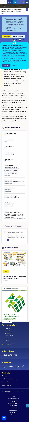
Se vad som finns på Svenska (16, 6)
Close (27, 9)
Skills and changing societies (12, 168)
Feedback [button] (27, 405)
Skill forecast (9, 206)
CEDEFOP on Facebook (3, 366)
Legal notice (13, 412)
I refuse (14, 65)
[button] (12, 39)
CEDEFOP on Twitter (7, 366)
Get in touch (8, 325)
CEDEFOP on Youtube (11, 366)
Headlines (5, 280)
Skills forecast (8, 183)
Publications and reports (9, 379)
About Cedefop (6, 385)
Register (23, 2)
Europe (8, 160)
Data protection (13, 410)
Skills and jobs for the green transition (14, 181)
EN (8, 240)
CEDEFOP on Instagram (18, 366)
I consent (6, 65)
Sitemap (13, 414)
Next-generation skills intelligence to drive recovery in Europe (14, 277)
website (10, 27)
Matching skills (9, 191)
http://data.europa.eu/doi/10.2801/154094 (14, 218)
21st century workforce (11, 173)
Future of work (10, 204)
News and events (7, 382)
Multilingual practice (13, 401)
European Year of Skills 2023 (11, 197)
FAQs (13, 396)
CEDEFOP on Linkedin (14, 366)
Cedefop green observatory (12, 172)
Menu (27, 2)
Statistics (7, 175)
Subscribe (8, 28)
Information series (9, 154)
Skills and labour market (11, 167)
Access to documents (13, 403)
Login (19, 2)
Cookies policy (13, 405)
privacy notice (17, 61)
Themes (4, 376)
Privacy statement (13, 408)
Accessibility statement (13, 398)
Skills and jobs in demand (11, 170)
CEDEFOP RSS (22, 366)
